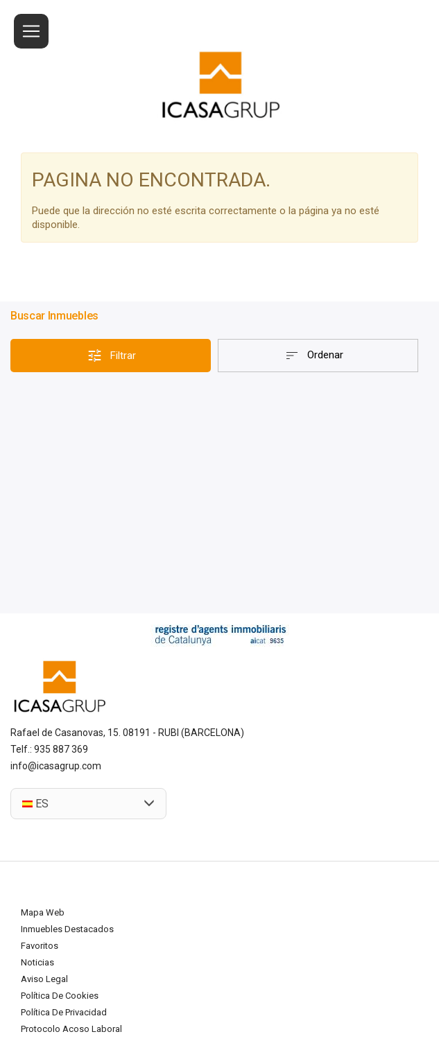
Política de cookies (59, 995)
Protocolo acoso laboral (71, 1029)
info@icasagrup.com (55, 765)
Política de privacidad (64, 1012)
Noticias (37, 962)
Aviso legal (44, 979)
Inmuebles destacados (67, 929)
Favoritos (39, 946)
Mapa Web (42, 912)
